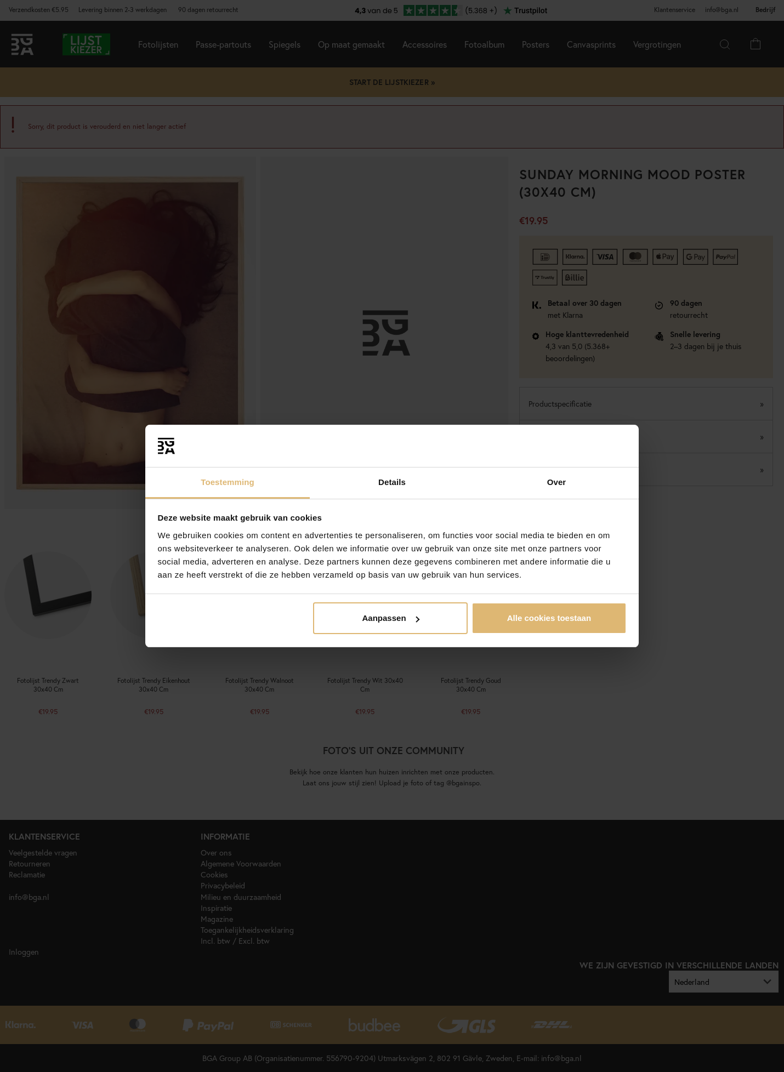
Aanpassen (390, 618)
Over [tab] (556, 482)
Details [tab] (392, 482)
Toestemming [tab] (227, 482)
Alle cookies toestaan (549, 618)
